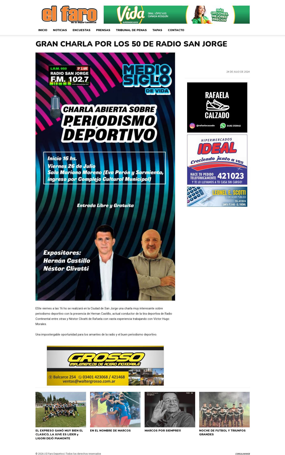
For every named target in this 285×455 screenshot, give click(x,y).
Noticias (60, 30)
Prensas (103, 30)
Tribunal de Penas (131, 30)
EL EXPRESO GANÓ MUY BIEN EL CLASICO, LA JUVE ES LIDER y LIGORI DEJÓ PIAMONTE (60, 433)
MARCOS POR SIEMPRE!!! (162, 430)
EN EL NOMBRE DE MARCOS (109, 430)
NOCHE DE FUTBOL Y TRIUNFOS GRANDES (221, 431)
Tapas (157, 30)
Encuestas (81, 30)
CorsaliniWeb (242, 451)
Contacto (176, 30)
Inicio (42, 30)
